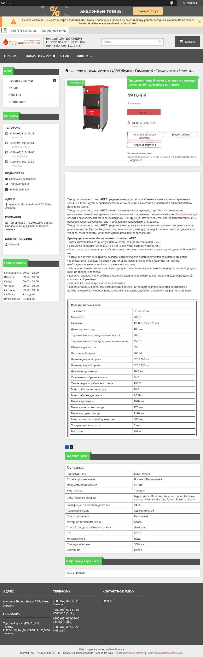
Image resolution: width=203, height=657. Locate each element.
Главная (10, 55)
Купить (144, 112)
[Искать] (160, 42)
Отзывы (15, 94)
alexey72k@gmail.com (22, 178)
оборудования (183, 214)
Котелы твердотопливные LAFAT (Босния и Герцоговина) (115, 70)
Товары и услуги (38, 55)
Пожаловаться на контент (130, 653)
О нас (64, 55)
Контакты (84, 55)
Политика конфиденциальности (165, 653)
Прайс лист (17, 102)
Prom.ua (119, 649)
